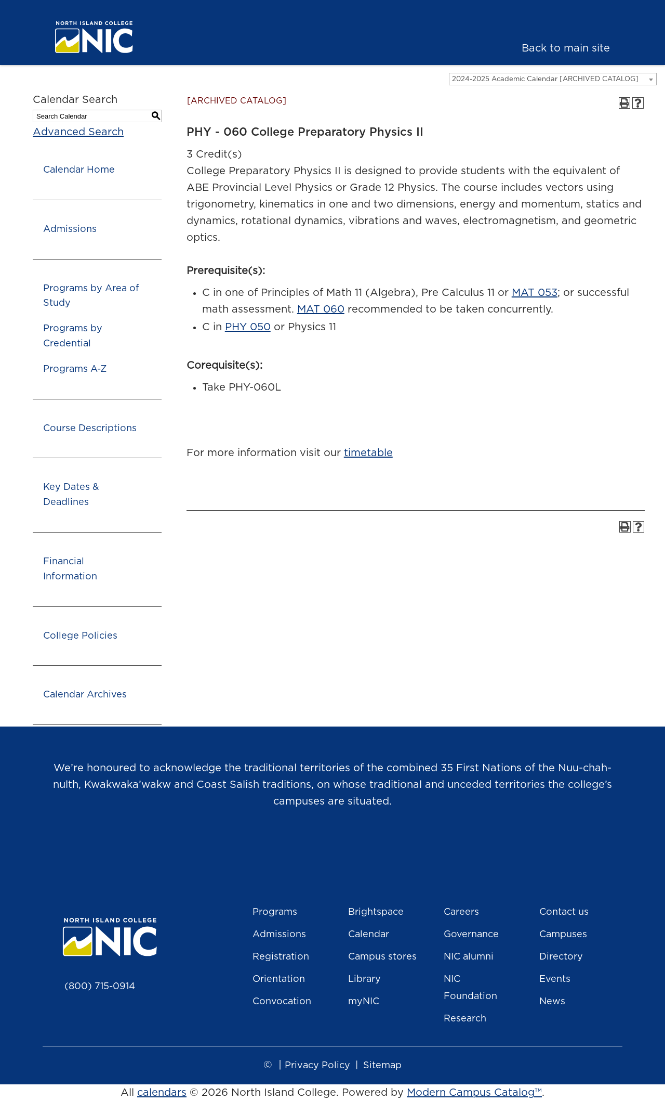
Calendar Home (79, 170)
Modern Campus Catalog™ (474, 1092)
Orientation (278, 979)
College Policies (80, 636)
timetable (368, 453)
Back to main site (566, 48)
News (552, 1001)
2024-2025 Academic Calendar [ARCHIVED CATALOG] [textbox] (545, 79)
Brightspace (376, 912)
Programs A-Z (75, 369)
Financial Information (70, 569)
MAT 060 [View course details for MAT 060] (320, 309)
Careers (461, 912)
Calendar (368, 934)
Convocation (281, 1001)
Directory (561, 957)
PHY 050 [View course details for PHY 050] (248, 327)
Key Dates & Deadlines (71, 495)
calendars (162, 1092)
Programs (274, 912)
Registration (280, 957)
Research (465, 1019)
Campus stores (382, 957)
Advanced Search (78, 132)
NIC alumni (469, 957)
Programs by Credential (72, 336)
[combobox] (553, 79)
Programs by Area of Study (91, 296)
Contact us (564, 912)
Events (554, 979)
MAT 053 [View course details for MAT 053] (534, 293)
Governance (471, 934)
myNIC (363, 1001)
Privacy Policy (317, 1065)
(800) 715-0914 (99, 986)
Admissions (70, 229)
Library (364, 979)
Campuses (563, 934)
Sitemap (382, 1065)
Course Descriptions (90, 428)
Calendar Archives (85, 695)
